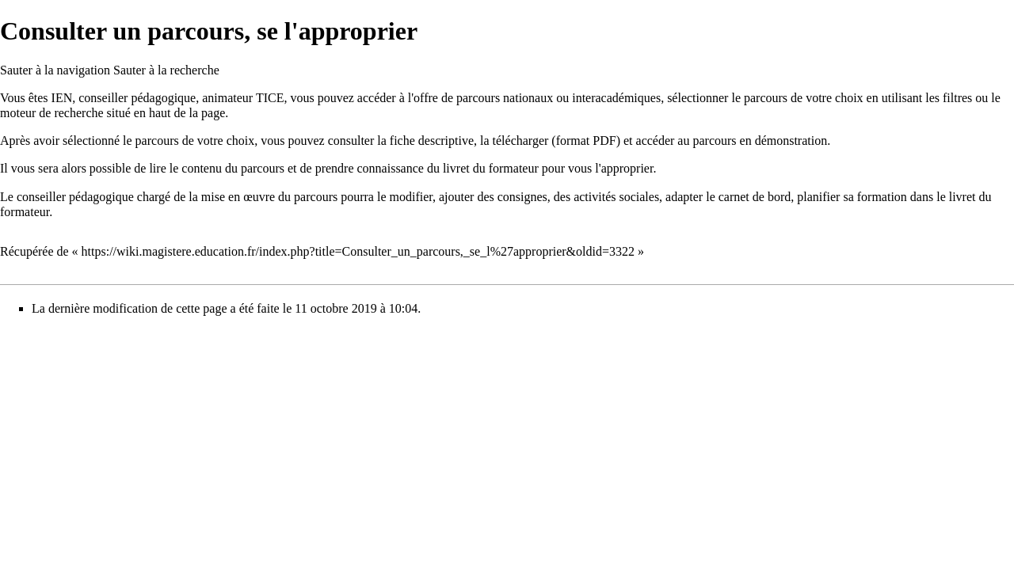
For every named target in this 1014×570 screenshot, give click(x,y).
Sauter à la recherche (166, 70)
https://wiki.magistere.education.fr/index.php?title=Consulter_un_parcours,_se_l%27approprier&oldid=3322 (358, 251)
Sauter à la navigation (55, 70)
